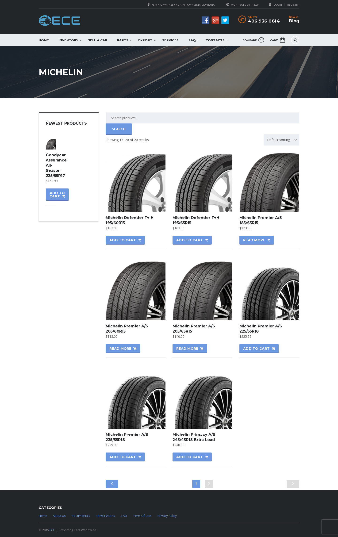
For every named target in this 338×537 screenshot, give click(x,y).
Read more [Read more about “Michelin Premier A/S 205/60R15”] (120, 348)
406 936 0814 (264, 21)
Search (118, 129)
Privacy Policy (167, 516)
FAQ (192, 40)
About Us (59, 516)
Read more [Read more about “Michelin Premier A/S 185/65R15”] (254, 240)
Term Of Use (142, 516)
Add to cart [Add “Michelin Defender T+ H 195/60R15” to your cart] (122, 240)
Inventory (68, 40)
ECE (52, 530)
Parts (122, 40)
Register (293, 4)
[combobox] (281, 140)
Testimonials (81, 516)
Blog (294, 20)
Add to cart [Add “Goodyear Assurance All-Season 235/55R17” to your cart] (57, 194)
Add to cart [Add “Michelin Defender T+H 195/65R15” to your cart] (189, 240)
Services (170, 40)
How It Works (105, 516)
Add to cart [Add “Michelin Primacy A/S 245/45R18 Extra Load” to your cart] (189, 457)
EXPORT (145, 40)
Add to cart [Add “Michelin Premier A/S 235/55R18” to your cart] (122, 457)
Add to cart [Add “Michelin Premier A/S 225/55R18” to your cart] (256, 348)
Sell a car (97, 40)
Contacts (215, 40)
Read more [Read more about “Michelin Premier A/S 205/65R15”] (187, 348)
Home (44, 40)
